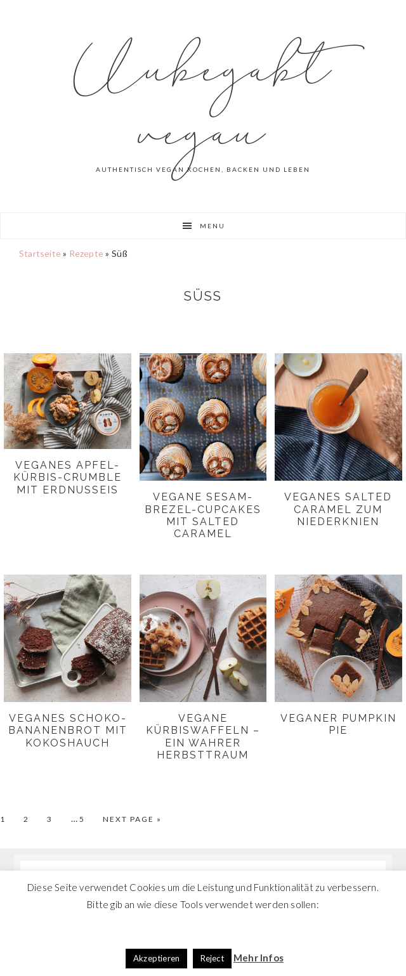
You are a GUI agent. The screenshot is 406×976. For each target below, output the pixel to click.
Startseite (40, 253)
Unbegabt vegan (203, 101)
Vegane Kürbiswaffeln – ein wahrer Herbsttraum (203, 736)
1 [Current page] (11, 819)
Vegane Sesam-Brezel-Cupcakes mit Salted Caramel (203, 515)
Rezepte (86, 253)
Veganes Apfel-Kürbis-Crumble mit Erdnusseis (67, 477)
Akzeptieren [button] (156, 958)
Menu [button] (212, 226)
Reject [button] (212, 958)
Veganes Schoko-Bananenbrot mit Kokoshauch (68, 730)
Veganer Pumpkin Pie (338, 724)
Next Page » (132, 819)
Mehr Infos (258, 957)
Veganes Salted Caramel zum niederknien (338, 509)
